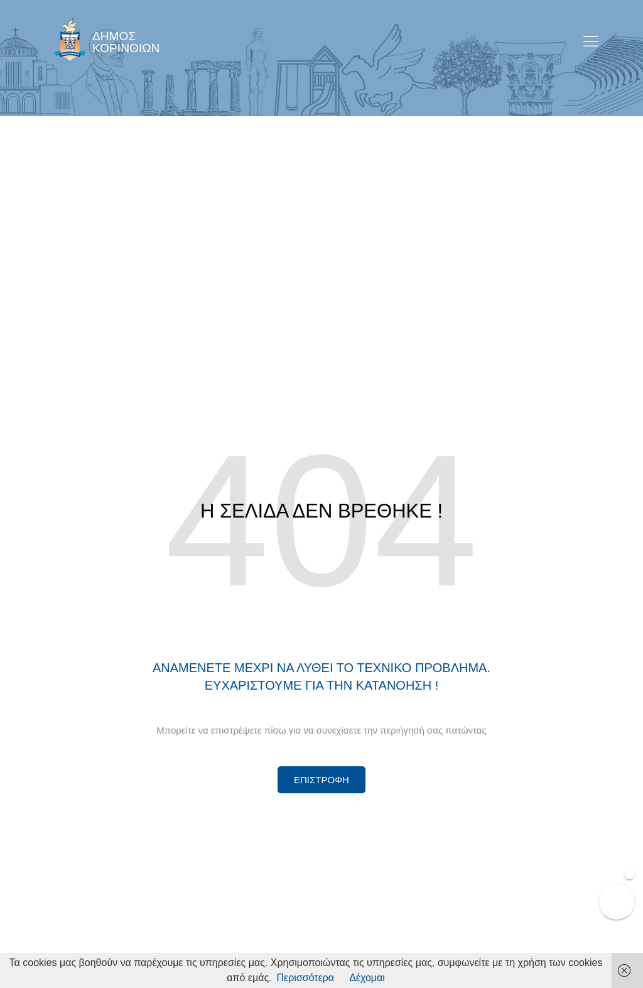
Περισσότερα (306, 977)
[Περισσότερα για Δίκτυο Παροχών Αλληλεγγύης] (321, 779)
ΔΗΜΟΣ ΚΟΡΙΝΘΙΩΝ (126, 42)
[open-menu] (591, 42)
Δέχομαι (367, 977)
